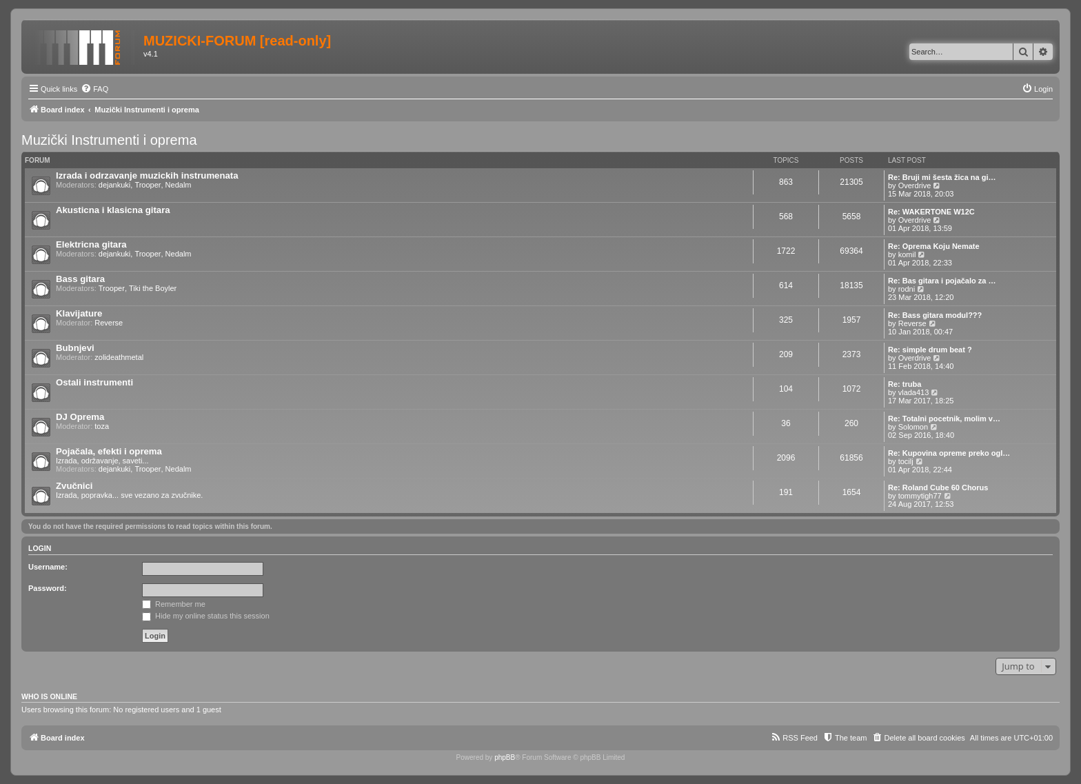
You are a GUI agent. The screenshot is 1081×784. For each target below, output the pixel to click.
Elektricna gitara (91, 244)
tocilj (905, 461)
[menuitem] (94, 89)
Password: (47, 588)
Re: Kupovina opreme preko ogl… (949, 453)
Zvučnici (74, 486)
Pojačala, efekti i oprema (109, 451)
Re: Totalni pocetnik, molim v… (944, 418)
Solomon (913, 427)
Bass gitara (80, 279)
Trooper (147, 185)
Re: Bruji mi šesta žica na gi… (942, 177)
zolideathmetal (118, 357)
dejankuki (114, 185)
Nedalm (178, 185)
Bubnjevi (75, 348)
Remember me (173, 604)
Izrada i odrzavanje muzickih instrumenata (147, 175)
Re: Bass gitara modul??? (935, 315)
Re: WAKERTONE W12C (931, 212)
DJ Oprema (80, 417)
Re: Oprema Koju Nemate (934, 246)
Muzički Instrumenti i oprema (109, 140)
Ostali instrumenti (94, 382)
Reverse (108, 323)
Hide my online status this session (206, 616)
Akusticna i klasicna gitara (113, 210)
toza (101, 426)
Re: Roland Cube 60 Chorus (938, 487)
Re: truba (904, 384)
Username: (48, 567)
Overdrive (914, 185)
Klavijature (79, 313)
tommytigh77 (920, 496)
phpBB (504, 757)
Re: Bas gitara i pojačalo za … (942, 281)
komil (907, 254)
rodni (906, 289)
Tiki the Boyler (152, 288)
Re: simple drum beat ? (930, 349)
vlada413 (913, 392)
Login (39, 548)
